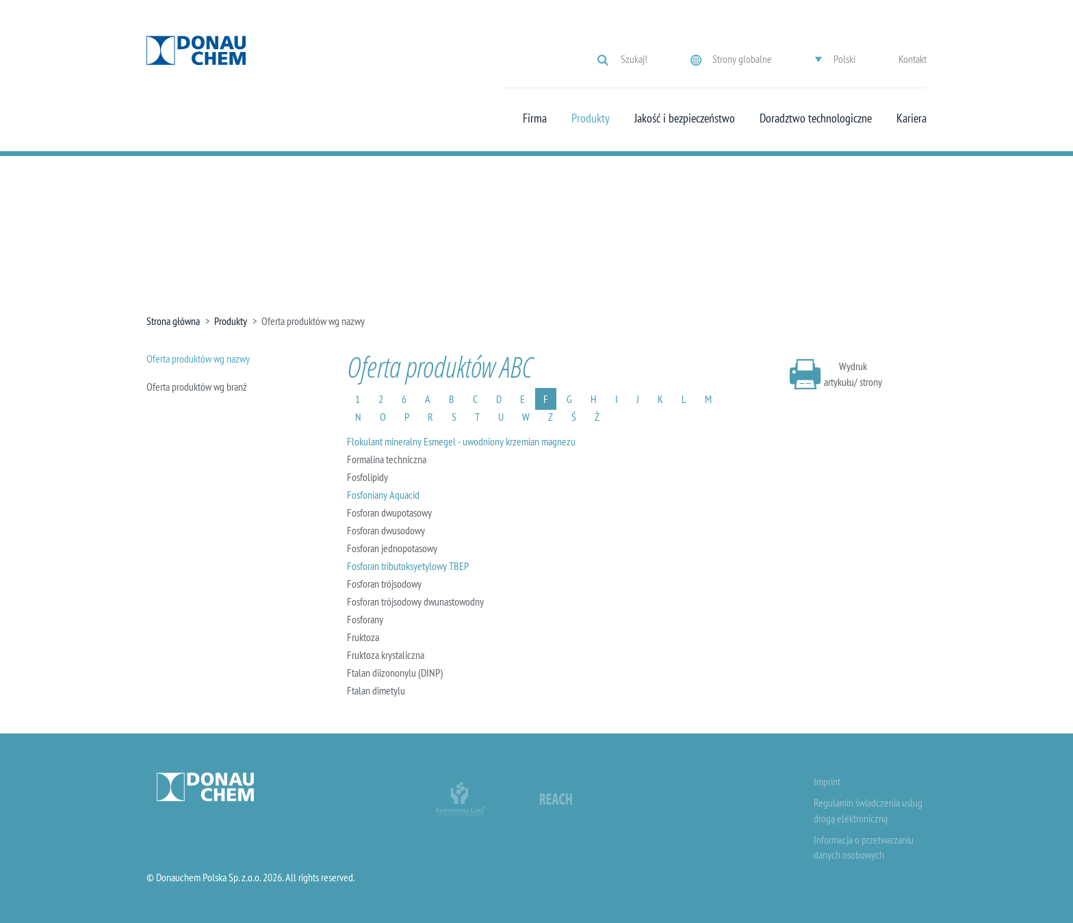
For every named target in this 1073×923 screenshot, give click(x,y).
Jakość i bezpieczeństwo (684, 118)
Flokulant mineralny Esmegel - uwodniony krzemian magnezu (461, 441)
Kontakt (913, 59)
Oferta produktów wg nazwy (198, 358)
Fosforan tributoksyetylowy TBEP (408, 566)
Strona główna (173, 321)
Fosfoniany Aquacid (383, 495)
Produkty (590, 118)
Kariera (911, 118)
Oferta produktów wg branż (196, 386)
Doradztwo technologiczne (816, 118)
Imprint (827, 781)
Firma (535, 118)
